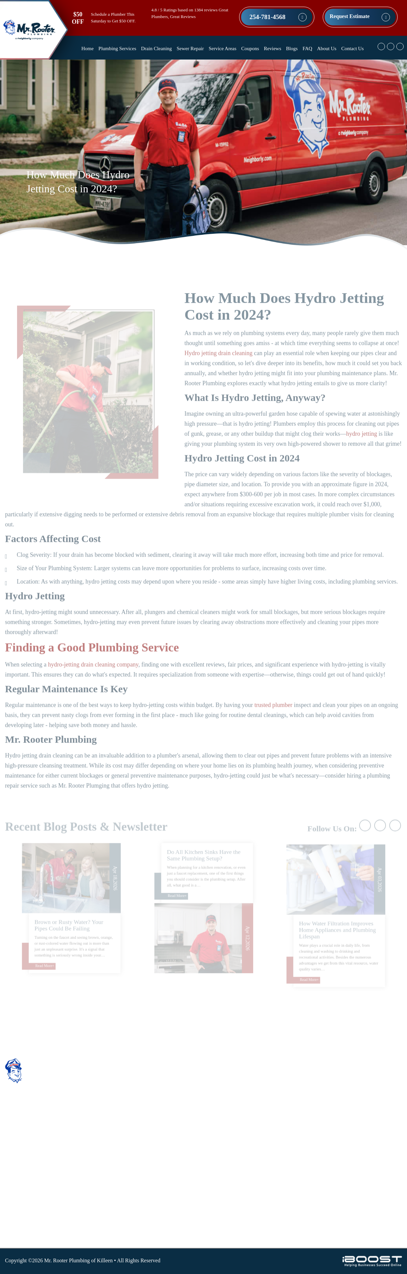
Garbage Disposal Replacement (252, 1139)
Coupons (250, 48)
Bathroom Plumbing (240, 1108)
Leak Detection (234, 1169)
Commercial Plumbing (242, 1118)
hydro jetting (361, 448)
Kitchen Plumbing (238, 1149)
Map (366, 1087)
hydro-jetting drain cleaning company (93, 679)
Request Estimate (350, 16)
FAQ (307, 48)
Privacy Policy (154, 1189)
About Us (326, 48)
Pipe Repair (230, 1179)
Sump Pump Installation (244, 1209)
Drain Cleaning (156, 48)
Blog (144, 1149)
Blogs (292, 48)
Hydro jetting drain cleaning (218, 367)
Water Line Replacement (245, 1098)
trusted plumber (273, 719)
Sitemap (147, 1209)
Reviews (272, 48)
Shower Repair (234, 1078)
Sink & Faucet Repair (241, 1159)
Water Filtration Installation (248, 1088)
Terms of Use (153, 1199)
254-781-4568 (267, 16)
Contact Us (352, 48)
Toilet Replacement (239, 1219)
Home (87, 48)
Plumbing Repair (236, 1189)
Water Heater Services (242, 1229)
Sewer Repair (190, 48)
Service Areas (222, 48)
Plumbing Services (117, 48)
